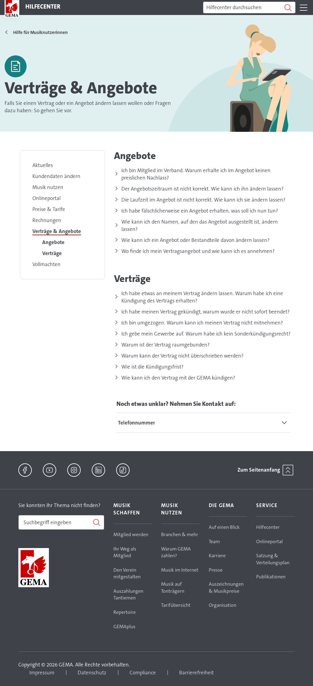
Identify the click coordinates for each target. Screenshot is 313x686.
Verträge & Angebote (56, 231)
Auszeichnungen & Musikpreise (226, 587)
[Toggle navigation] (303, 8)
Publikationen (270, 576)
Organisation (222, 605)
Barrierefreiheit (196, 672)
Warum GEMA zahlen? (176, 552)
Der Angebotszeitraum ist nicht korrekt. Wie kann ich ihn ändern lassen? (202, 188)
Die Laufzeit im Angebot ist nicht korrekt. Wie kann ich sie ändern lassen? (203, 199)
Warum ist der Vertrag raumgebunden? (165, 344)
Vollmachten (46, 264)
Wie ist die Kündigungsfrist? (152, 366)
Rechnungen (46, 220)
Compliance (143, 672)
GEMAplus (124, 626)
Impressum (41, 672)
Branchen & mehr (179, 534)
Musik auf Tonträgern (172, 587)
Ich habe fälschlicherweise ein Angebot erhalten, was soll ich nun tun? (199, 210)
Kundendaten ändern (56, 176)
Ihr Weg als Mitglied (124, 552)
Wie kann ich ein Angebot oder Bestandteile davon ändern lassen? (195, 240)
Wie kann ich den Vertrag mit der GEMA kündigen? (178, 377)
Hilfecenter (268, 527)
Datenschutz (92, 672)
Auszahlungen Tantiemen (128, 594)
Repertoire (124, 612)
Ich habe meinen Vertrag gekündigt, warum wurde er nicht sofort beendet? (205, 311)
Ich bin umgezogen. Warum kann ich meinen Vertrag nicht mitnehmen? (202, 322)
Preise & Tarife (48, 209)
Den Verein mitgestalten (127, 573)
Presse (216, 570)
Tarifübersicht (175, 605)
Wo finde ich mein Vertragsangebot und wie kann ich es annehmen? (198, 251)
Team (214, 541)
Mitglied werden (130, 534)
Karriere (217, 555)
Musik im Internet (179, 570)
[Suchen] (249, 8)
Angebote (53, 242)
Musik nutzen (47, 187)
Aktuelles (42, 165)
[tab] (203, 422)
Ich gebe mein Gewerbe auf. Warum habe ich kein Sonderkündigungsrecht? (206, 333)
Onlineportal (46, 198)
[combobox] (61, 522)
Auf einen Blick (224, 527)
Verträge (52, 253)
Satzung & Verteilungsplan (272, 559)
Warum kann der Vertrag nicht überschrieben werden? (182, 355)
